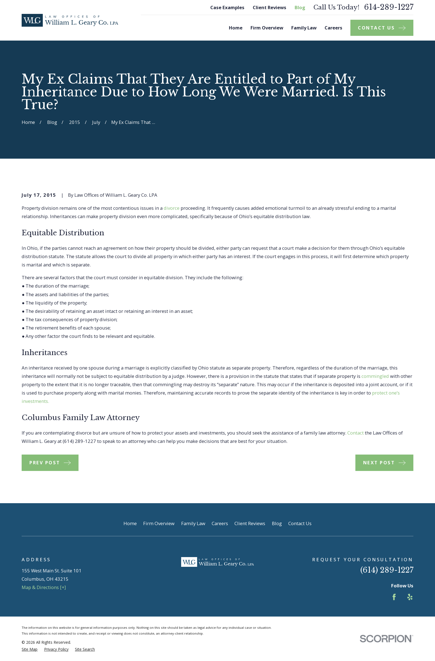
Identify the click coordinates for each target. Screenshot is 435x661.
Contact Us (300, 523)
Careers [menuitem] (333, 27)
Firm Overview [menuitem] (267, 27)
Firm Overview (158, 523)
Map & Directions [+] (44, 587)
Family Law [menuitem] (304, 27)
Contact (355, 433)
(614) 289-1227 (386, 570)
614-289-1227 (388, 7)
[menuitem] (29, 649)
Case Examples (227, 7)
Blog (300, 7)
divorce (171, 208)
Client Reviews (269, 7)
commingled (375, 376)
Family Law (193, 523)
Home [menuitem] (235, 27)
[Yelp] (410, 597)
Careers (220, 523)
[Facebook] (394, 597)
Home (130, 523)
